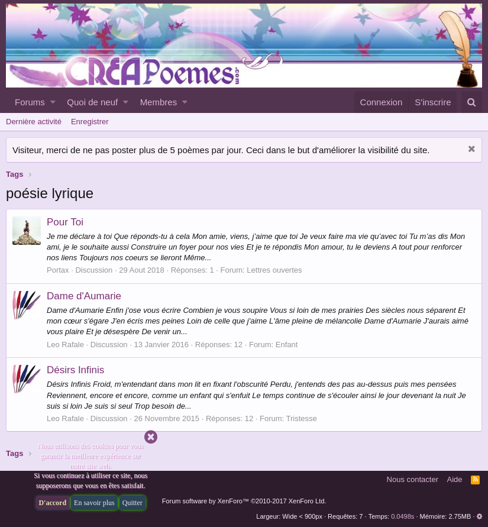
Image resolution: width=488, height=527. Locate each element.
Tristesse (301, 418)
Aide (455, 479)
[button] (53, 102)
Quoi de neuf (92, 102)
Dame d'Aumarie (84, 296)
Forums (30, 102)
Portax (58, 270)
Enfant (287, 344)
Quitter (132, 503)
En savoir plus (94, 503)
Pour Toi (65, 222)
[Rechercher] (471, 102)
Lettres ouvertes (274, 270)
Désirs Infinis (75, 370)
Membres (158, 102)
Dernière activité (34, 121)
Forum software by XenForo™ (244, 501)
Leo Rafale (65, 344)
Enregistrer (90, 121)
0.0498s (402, 516)
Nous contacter (412, 479)
